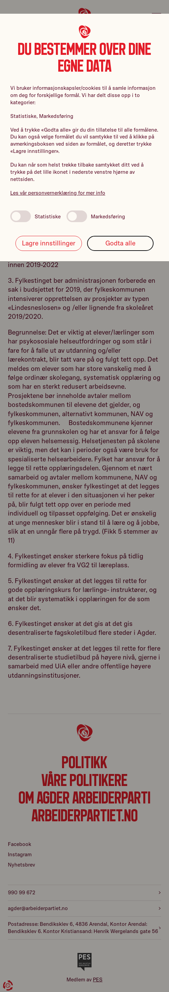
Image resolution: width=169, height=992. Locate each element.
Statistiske (35, 216)
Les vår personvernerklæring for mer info (57, 193)
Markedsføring (96, 216)
